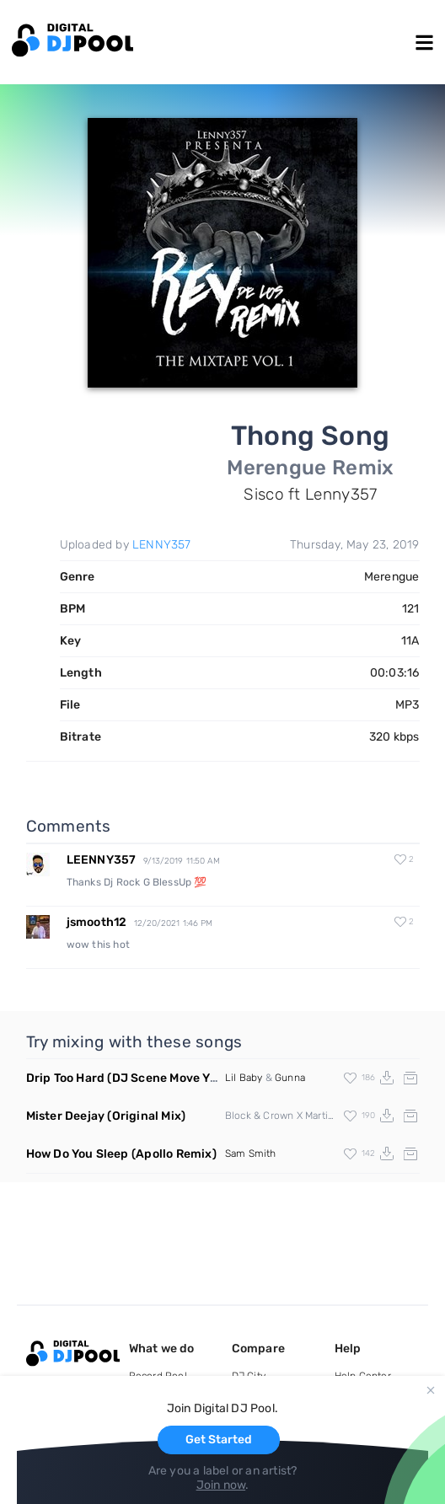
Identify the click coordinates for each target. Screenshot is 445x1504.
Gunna (290, 1078)
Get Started (218, 1439)
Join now (221, 1485)
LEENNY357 (102, 860)
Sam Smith (250, 1153)
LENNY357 (161, 545)
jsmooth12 (97, 922)
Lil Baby (244, 1078)
